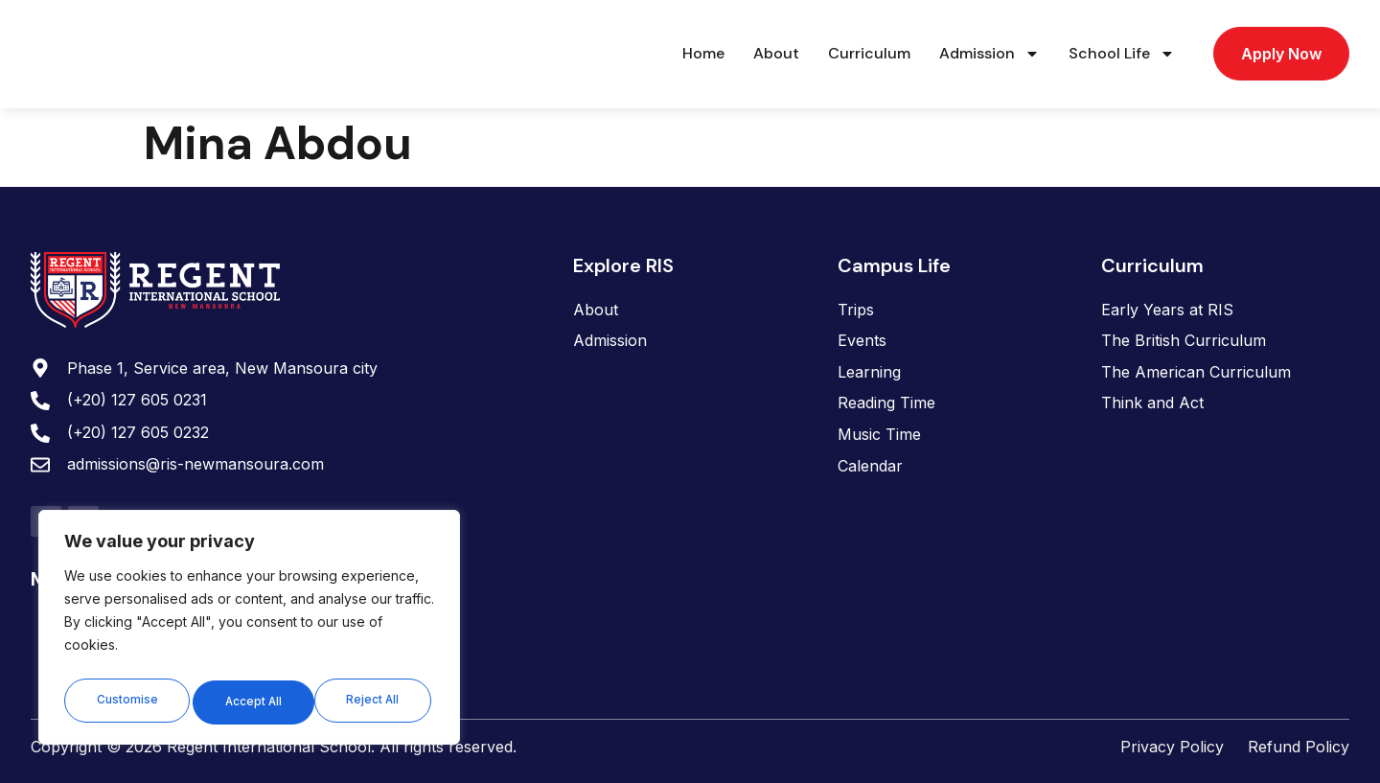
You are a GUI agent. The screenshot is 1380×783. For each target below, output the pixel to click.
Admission (989, 53)
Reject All (250, 701)
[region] (249, 631)
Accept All (374, 701)
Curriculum (869, 53)
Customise (125, 701)
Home (703, 53)
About (776, 53)
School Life (1122, 53)
